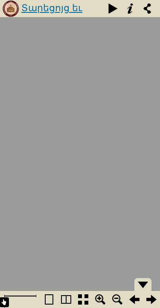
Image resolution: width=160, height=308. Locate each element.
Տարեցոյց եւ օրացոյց (51, 16)
